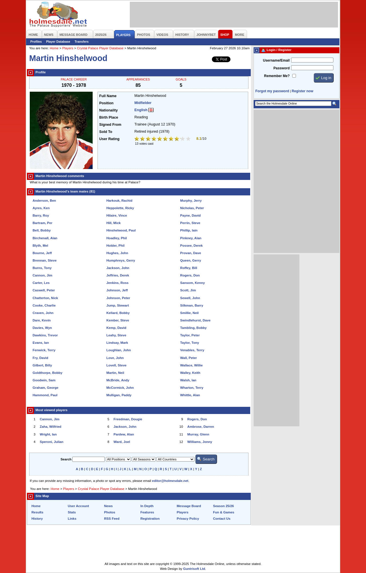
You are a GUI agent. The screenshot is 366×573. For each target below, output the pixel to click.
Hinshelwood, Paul (121, 230)
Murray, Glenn (198, 434)
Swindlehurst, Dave (195, 320)
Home (54, 48)
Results (37, 512)
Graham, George (45, 387)
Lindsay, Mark (117, 342)
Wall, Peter (188, 358)
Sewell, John (190, 298)
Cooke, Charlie (44, 305)
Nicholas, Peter (192, 208)
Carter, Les (41, 282)
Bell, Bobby (42, 230)
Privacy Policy (188, 518)
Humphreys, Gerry (120, 260)
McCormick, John (120, 387)
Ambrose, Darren (200, 426)
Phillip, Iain (189, 230)
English (141, 110)
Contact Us (221, 518)
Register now (302, 91)
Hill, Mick (113, 223)
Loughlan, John (118, 350)
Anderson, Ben (44, 200)
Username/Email (276, 60)
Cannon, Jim (42, 275)
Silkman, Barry (191, 305)
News (108, 506)
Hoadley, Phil (116, 238)
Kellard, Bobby (118, 313)
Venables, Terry (192, 350)
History (37, 518)
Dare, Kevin (42, 320)
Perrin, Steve (190, 223)
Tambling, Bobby (193, 327)
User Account (78, 506)
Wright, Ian (48, 434)
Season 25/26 (223, 506)
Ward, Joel (122, 442)
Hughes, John (117, 253)
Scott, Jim (188, 290)
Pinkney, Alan (190, 238)
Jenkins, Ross (117, 282)
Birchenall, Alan (45, 238)
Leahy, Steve (116, 335)
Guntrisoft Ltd (194, 568)
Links (72, 518)
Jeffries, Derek (117, 275)
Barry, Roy (41, 215)
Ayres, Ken (41, 208)
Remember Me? (277, 76)
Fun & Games (223, 512)
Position (106, 103)
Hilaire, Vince (116, 215)
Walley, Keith (190, 372)
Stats (72, 512)
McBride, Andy (117, 380)
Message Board (189, 506)
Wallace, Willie (191, 365)
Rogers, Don (190, 275)
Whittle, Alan (190, 395)
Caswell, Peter (44, 290)
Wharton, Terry (191, 387)
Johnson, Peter (118, 298)
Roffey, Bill (188, 268)
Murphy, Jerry (191, 200)
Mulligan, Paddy (119, 395)
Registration (150, 518)
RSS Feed (112, 518)
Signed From (110, 125)
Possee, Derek (191, 245)
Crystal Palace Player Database (100, 48)
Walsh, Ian (188, 380)
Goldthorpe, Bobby (47, 372)
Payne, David (190, 215)
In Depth (147, 506)
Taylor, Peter (190, 335)
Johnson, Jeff (117, 290)
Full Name (107, 96)
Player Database (58, 41)
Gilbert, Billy (42, 365)
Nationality (108, 110)
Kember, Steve (117, 320)
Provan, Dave (190, 253)
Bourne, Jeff (42, 253)
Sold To (105, 132)
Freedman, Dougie (128, 419)
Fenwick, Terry (44, 350)
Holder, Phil (115, 245)
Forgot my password (272, 91)
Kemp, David (116, 327)
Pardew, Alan (124, 434)
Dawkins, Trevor (45, 335)
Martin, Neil (115, 372)
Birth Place (108, 117)
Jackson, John (117, 268)
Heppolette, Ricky (120, 208)
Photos (109, 512)
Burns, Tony (42, 268)
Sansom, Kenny (192, 282)
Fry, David (40, 358)
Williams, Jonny (199, 442)
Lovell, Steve (116, 365)
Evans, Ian (41, 342)
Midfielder (143, 103)
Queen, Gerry (190, 260)
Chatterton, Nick (45, 298)
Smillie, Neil (189, 313)
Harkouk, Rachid (119, 200)
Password (281, 68)
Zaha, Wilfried (50, 426)
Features (147, 512)
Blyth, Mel (40, 245)
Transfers (82, 41)
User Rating (109, 139)
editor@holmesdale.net (170, 480)
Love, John (115, 358)
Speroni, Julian (51, 442)
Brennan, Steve (45, 260)
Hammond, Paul (45, 395)
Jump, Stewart (117, 305)
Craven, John (43, 313)
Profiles (36, 41)
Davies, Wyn (42, 327)
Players (67, 48)
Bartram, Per (42, 223)
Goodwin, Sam (44, 380)
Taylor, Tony (189, 342)
